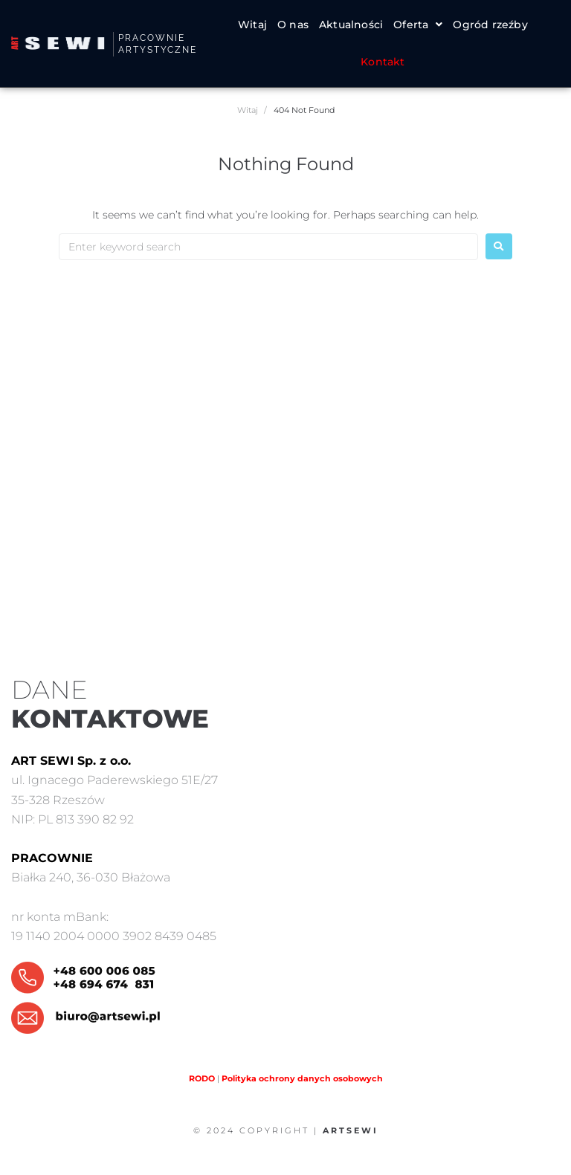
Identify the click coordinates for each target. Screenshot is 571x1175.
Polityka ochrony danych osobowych (302, 1078)
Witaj (247, 110)
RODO (202, 1078)
